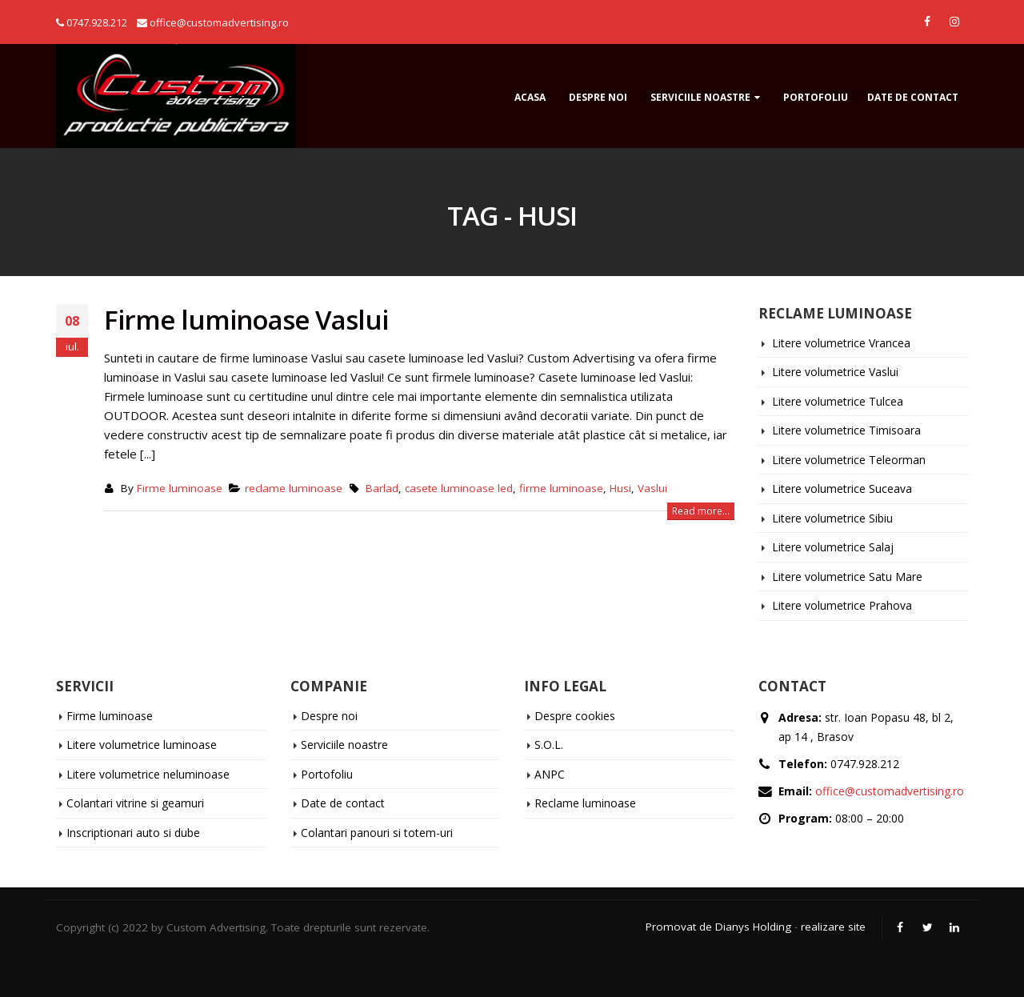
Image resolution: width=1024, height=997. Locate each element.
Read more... (701, 511)
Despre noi (598, 97)
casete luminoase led (459, 488)
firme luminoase (561, 488)
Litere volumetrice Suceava (842, 488)
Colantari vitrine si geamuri (135, 803)
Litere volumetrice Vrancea (841, 342)
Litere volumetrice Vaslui (835, 371)
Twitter (927, 927)
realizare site (833, 926)
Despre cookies (574, 715)
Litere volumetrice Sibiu (832, 518)
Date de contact (912, 97)
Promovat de (679, 926)
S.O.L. (548, 744)
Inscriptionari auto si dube (133, 832)
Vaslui (652, 488)
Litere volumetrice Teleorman (849, 459)
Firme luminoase (179, 488)
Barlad (382, 488)
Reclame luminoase (585, 803)
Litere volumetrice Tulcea (837, 401)
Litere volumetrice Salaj (833, 547)
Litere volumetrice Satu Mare (847, 576)
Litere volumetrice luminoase (141, 744)
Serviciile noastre (700, 97)
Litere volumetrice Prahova (842, 605)
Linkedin (954, 927)
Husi (620, 488)
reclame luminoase (293, 488)
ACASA (530, 97)
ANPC (549, 774)
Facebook (900, 927)
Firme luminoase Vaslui (246, 320)
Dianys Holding (753, 926)
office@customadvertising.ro (889, 791)
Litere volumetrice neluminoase (148, 774)
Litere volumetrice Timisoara (846, 430)
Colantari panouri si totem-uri (377, 832)
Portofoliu (815, 97)
